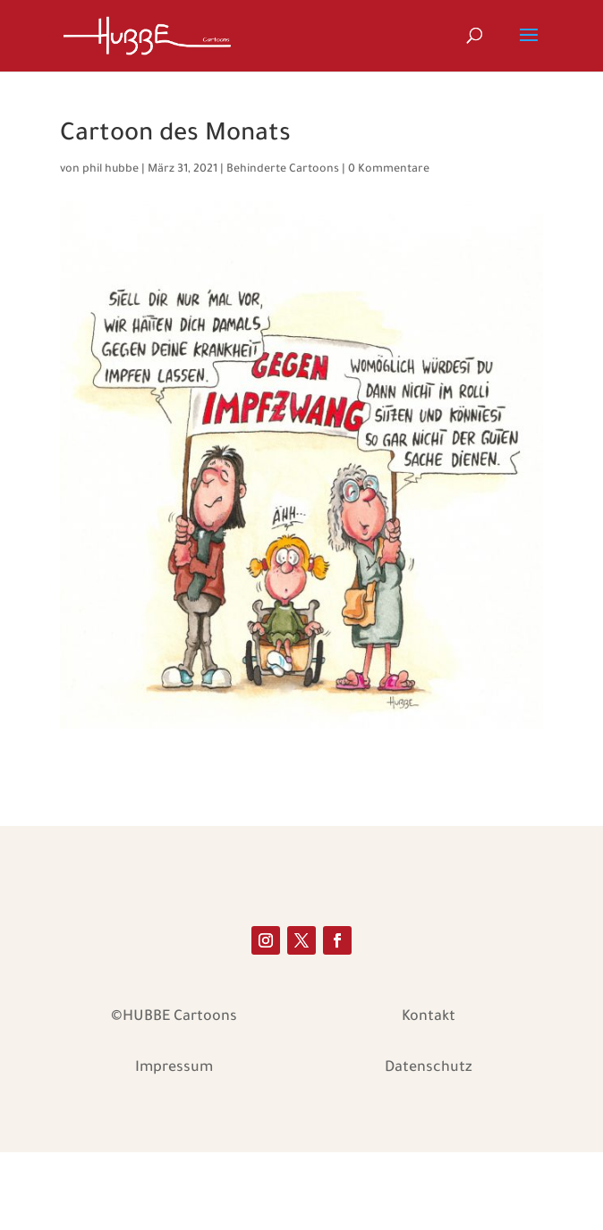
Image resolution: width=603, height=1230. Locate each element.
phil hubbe (110, 170)
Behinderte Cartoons (282, 170)
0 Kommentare (388, 170)
